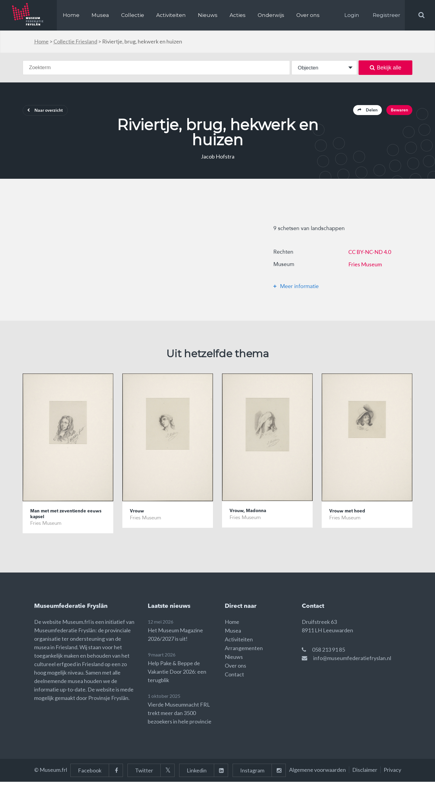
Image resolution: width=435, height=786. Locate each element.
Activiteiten (171, 15)
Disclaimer (364, 774)
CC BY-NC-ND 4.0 (369, 254)
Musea (100, 15)
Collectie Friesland (75, 41)
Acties (238, 15)
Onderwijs (271, 15)
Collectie (132, 15)
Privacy (392, 774)
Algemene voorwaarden (317, 774)
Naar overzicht (50, 111)
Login (351, 15)
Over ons (308, 15)
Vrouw (138, 514)
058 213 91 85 (328, 653)
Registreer (386, 15)
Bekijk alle (385, 68)
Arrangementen (244, 652)
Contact (234, 678)
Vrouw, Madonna (251, 513)
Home (71, 15)
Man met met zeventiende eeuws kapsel (62, 517)
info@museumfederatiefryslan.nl (352, 662)
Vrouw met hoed (350, 514)
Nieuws (208, 15)
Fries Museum (365, 266)
